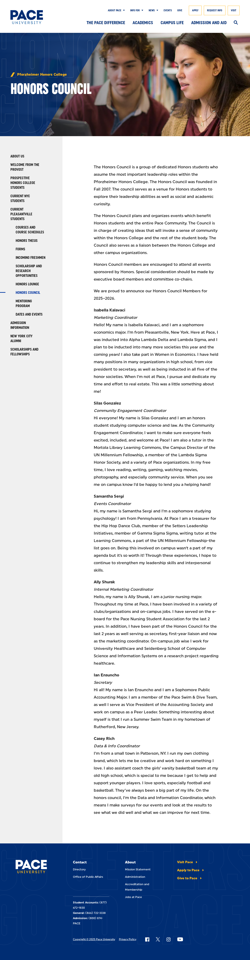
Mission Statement (138, 869)
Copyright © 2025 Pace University (94, 939)
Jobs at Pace (133, 897)
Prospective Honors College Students (22, 183)
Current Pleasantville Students (21, 214)
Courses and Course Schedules (30, 229)
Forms (20, 249)
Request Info (214, 10)
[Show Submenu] (123, 10)
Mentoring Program (24, 303)
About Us (17, 156)
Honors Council (28, 293)
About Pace (114, 10)
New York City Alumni (21, 338)
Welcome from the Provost (24, 167)
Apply (195, 10)
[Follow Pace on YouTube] (180, 939)
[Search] (236, 23)
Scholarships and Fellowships (24, 351)
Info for (135, 10)
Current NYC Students (20, 198)
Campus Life (172, 22)
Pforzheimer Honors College (42, 75)
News (152, 10)
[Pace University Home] (26, 17)
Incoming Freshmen (30, 258)
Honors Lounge (27, 284)
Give (179, 10)
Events (168, 10)
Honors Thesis (27, 241)
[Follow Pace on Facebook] (147, 939)
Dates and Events (29, 314)
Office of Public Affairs (88, 876)
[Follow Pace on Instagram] (168, 939)
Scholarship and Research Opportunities (29, 271)
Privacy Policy (127, 939)
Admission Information (19, 325)
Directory (79, 869)
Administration (135, 876)
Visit (233, 10)
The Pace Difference (106, 22)
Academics (143, 22)
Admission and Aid (209, 22)
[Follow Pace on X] (158, 939)
